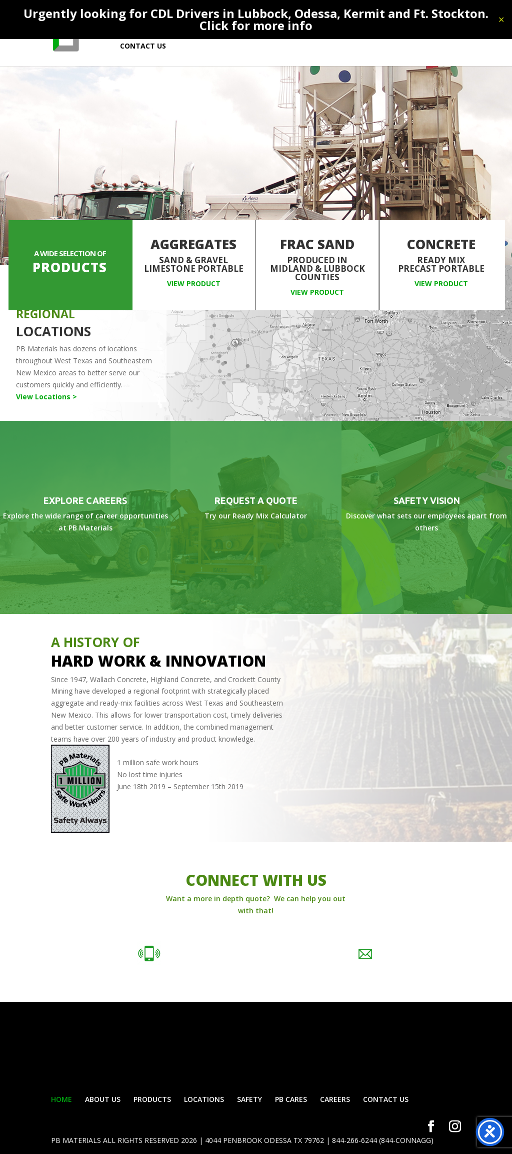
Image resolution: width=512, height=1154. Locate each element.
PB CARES (291, 1099)
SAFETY (249, 1099)
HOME (61, 1099)
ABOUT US (102, 1099)
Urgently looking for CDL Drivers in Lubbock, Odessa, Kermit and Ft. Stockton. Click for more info (256, 19)
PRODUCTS (152, 1099)
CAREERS (335, 1099)
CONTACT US (143, 47)
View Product (193, 283)
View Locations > (46, 396)
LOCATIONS (204, 1099)
